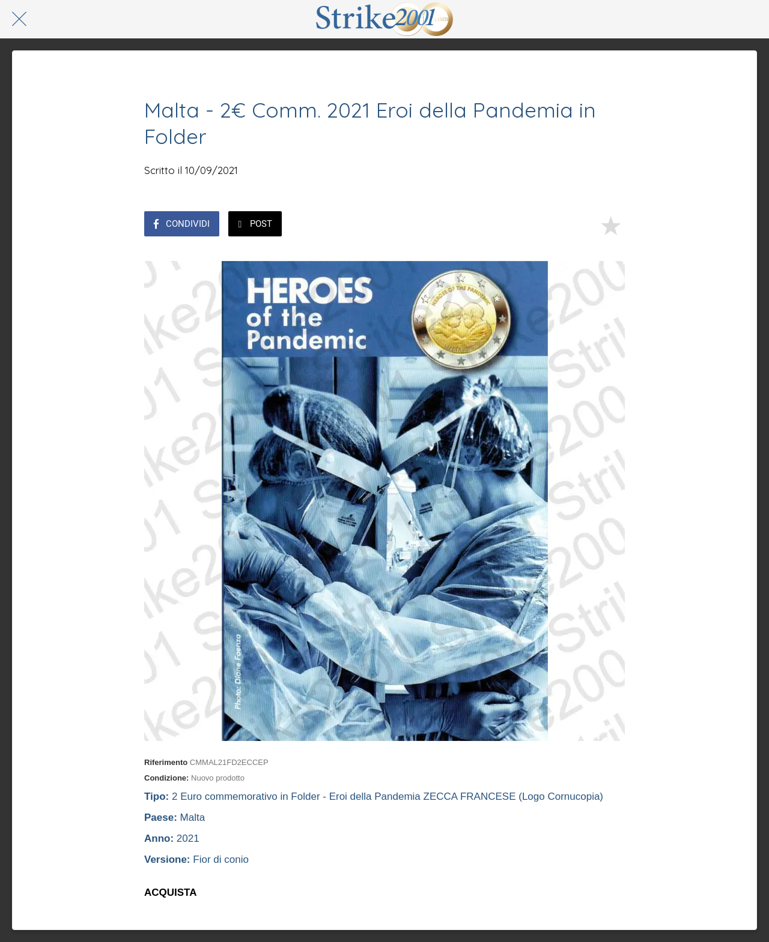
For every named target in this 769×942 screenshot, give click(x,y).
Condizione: (166, 777)
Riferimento (165, 762)
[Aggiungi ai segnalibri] (610, 225)
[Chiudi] (19, 19)
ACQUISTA (170, 892)
